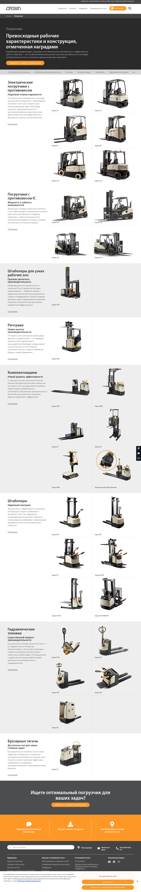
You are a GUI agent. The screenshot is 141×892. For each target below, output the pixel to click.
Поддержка (83, 8)
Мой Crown (111, 1)
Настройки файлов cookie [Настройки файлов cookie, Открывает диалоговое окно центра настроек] (108, 876)
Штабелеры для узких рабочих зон (48, 72)
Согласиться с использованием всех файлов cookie (108, 887)
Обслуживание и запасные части (55, 861)
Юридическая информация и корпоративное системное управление (87, 866)
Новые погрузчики (15, 861)
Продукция (62, 8)
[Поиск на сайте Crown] (130, 8)
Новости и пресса (100, 1)
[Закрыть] (137, 881)
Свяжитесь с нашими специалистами (25, 63)
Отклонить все (108, 882)
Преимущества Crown (98, 8)
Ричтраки (69, 72)
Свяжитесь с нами (87, 1)
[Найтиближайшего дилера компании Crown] (138, 448)
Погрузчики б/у (13, 867)
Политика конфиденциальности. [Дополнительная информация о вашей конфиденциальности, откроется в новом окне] (29, 881)
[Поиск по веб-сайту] (40, 847)
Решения (72, 8)
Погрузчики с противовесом (19, 72)
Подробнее (12, 124)
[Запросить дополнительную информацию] (138, 453)
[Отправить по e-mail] (138, 458)
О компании (80, 861)
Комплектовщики (84, 72)
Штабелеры (100, 72)
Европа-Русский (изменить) (125, 1)
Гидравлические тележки (118, 72)
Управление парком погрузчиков (55, 864)
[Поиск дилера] (117, 8)
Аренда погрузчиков (15, 864)
